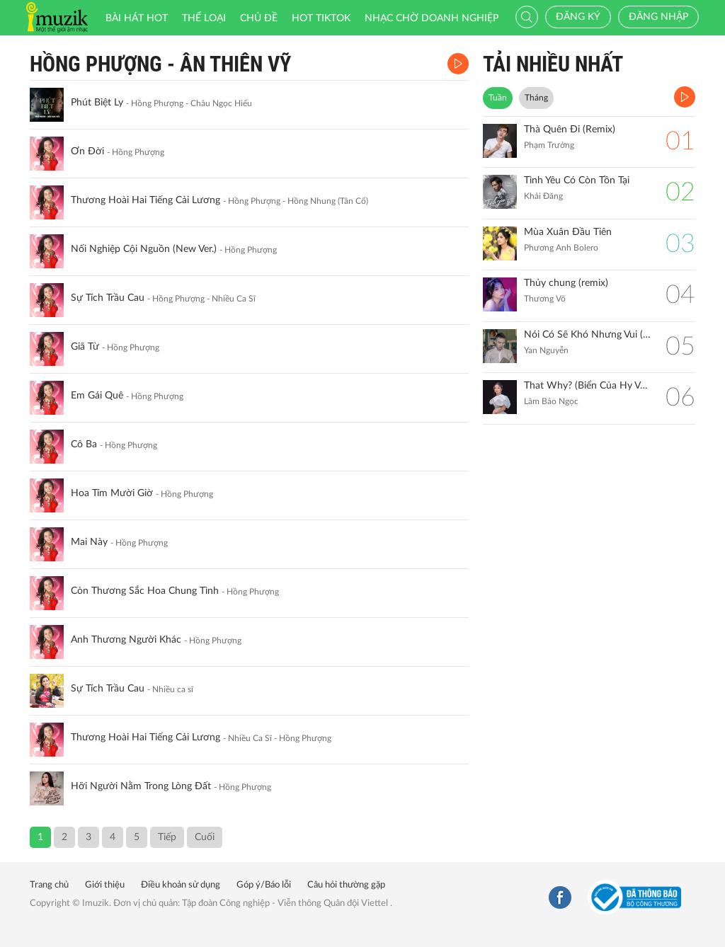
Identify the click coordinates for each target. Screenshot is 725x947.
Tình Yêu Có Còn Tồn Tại (576, 180)
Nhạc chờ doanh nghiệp (431, 18)
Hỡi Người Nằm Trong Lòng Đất (141, 786)
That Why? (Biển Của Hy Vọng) (587, 386)
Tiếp (167, 837)
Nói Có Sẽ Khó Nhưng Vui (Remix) (587, 335)
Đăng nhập (658, 17)
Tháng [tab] (536, 97)
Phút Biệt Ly (97, 103)
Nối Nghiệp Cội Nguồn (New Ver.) (144, 249)
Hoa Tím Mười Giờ (112, 493)
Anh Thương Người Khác (126, 640)
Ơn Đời (87, 151)
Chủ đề (259, 18)
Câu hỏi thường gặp (346, 885)
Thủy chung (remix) (566, 283)
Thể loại (204, 18)
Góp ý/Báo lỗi (263, 885)
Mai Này (89, 542)
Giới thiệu (105, 885)
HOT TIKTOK (321, 18)
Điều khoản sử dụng (180, 885)
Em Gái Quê (97, 396)
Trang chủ (49, 885)
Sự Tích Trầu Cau (107, 298)
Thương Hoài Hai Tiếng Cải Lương (145, 200)
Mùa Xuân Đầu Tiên (568, 232)
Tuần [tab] (498, 97)
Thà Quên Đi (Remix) (569, 129)
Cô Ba (84, 444)
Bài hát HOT (136, 18)
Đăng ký (578, 17)
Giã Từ (85, 347)
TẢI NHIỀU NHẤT (553, 64)
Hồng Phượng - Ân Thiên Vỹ (160, 64)
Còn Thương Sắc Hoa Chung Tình (145, 591)
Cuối (205, 837)
